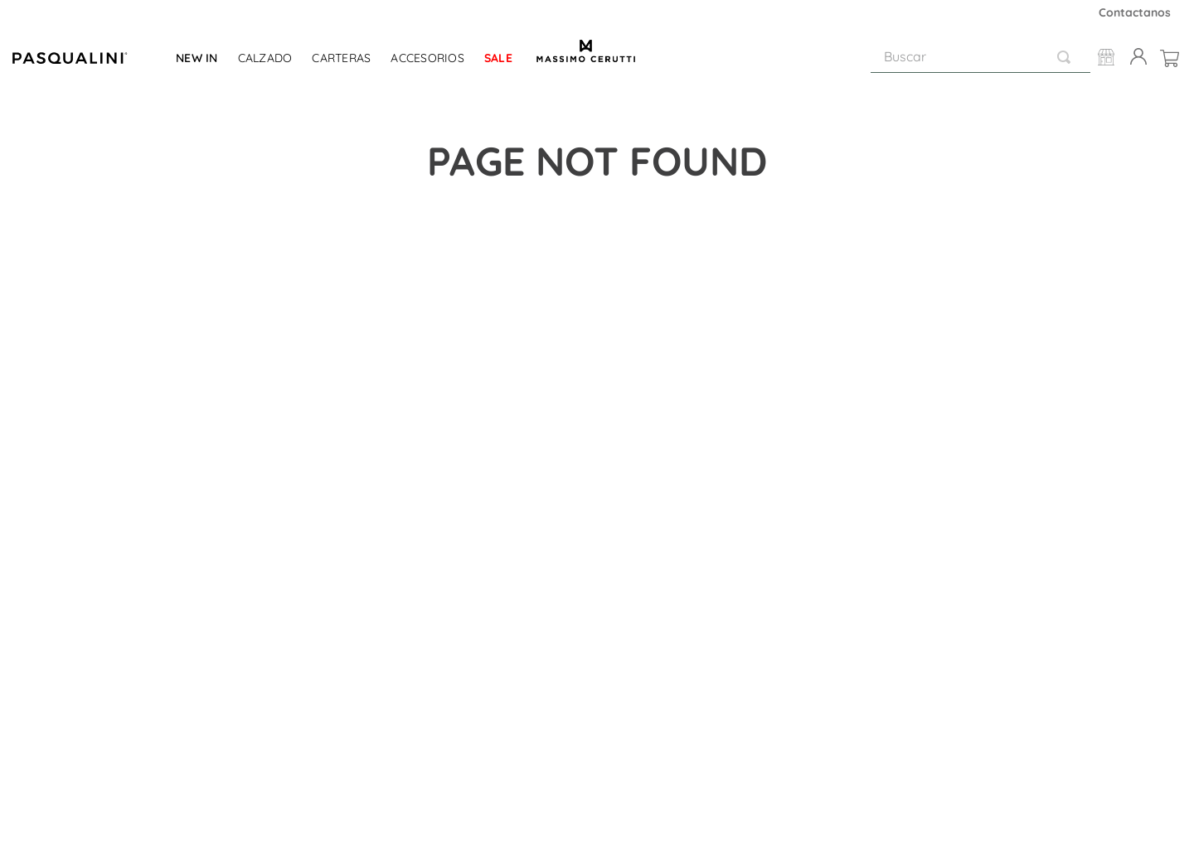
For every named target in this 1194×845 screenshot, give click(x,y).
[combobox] (980, 57)
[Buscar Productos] (1067, 56)
